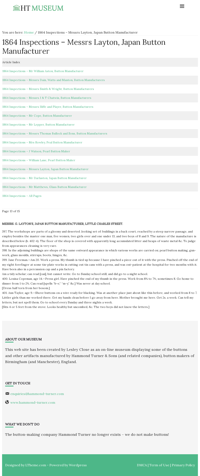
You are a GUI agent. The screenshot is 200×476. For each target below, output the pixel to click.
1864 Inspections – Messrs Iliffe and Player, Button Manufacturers (47, 107)
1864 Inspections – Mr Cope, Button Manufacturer (37, 115)
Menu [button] (161, 5)
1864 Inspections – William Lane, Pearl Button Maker (38, 160)
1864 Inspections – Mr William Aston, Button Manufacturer (43, 71)
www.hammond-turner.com (32, 402)
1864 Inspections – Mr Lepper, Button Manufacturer (38, 124)
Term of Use (159, 465)
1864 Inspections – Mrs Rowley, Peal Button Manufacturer (42, 142)
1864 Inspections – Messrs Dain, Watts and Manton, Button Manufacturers (53, 80)
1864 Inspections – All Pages (21, 196)
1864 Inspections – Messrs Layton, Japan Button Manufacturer (45, 169)
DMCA (142, 465)
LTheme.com (35, 465)
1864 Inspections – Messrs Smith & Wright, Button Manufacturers (48, 89)
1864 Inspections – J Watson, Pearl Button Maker (36, 151)
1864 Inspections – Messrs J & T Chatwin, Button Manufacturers (46, 98)
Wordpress (78, 465)
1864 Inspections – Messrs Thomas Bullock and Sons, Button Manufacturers (54, 133)
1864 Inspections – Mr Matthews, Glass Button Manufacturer (44, 187)
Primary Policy (183, 465)
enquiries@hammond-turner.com (37, 394)
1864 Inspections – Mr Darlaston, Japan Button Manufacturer (44, 178)
